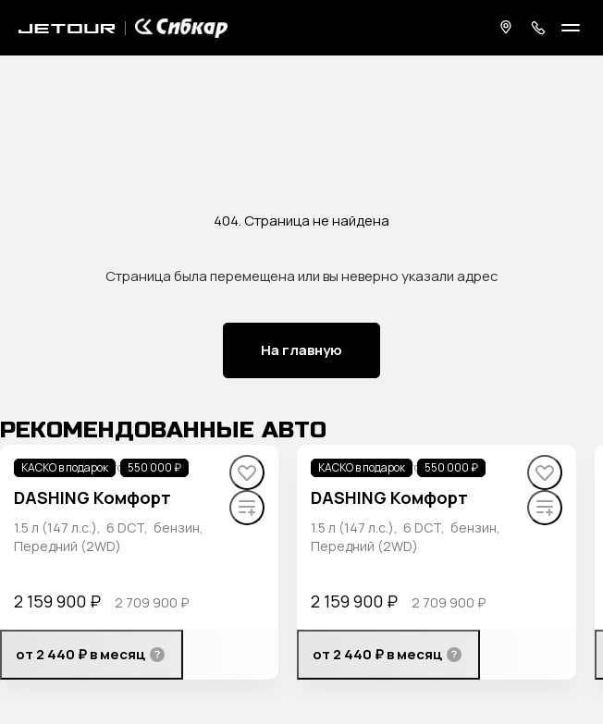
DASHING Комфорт (92, 497)
